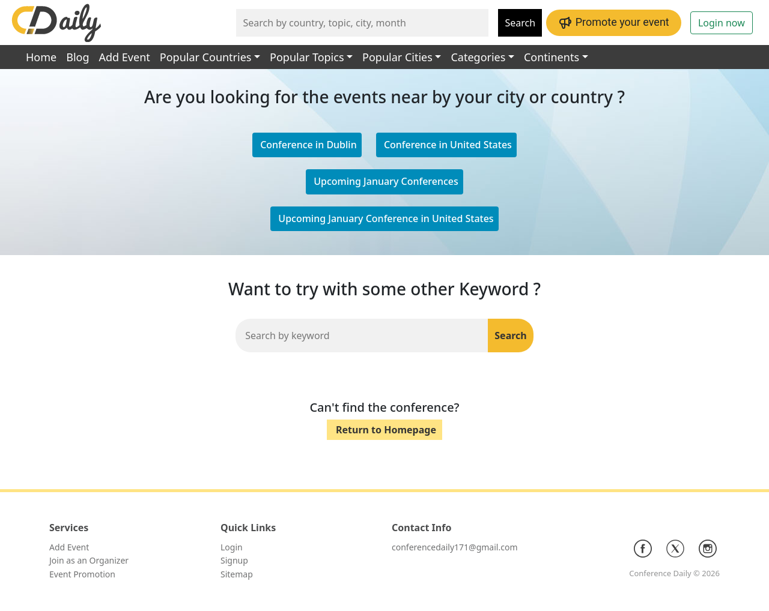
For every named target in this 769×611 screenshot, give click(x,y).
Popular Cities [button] (397, 57)
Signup (234, 560)
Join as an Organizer (89, 560)
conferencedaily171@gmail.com (454, 547)
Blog (77, 57)
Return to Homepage (386, 429)
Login (231, 547)
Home (41, 57)
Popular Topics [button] (307, 57)
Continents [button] (551, 57)
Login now (721, 22)
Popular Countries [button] (206, 57)
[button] (446, 145)
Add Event (124, 57)
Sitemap (236, 574)
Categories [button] (478, 57)
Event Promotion (82, 574)
